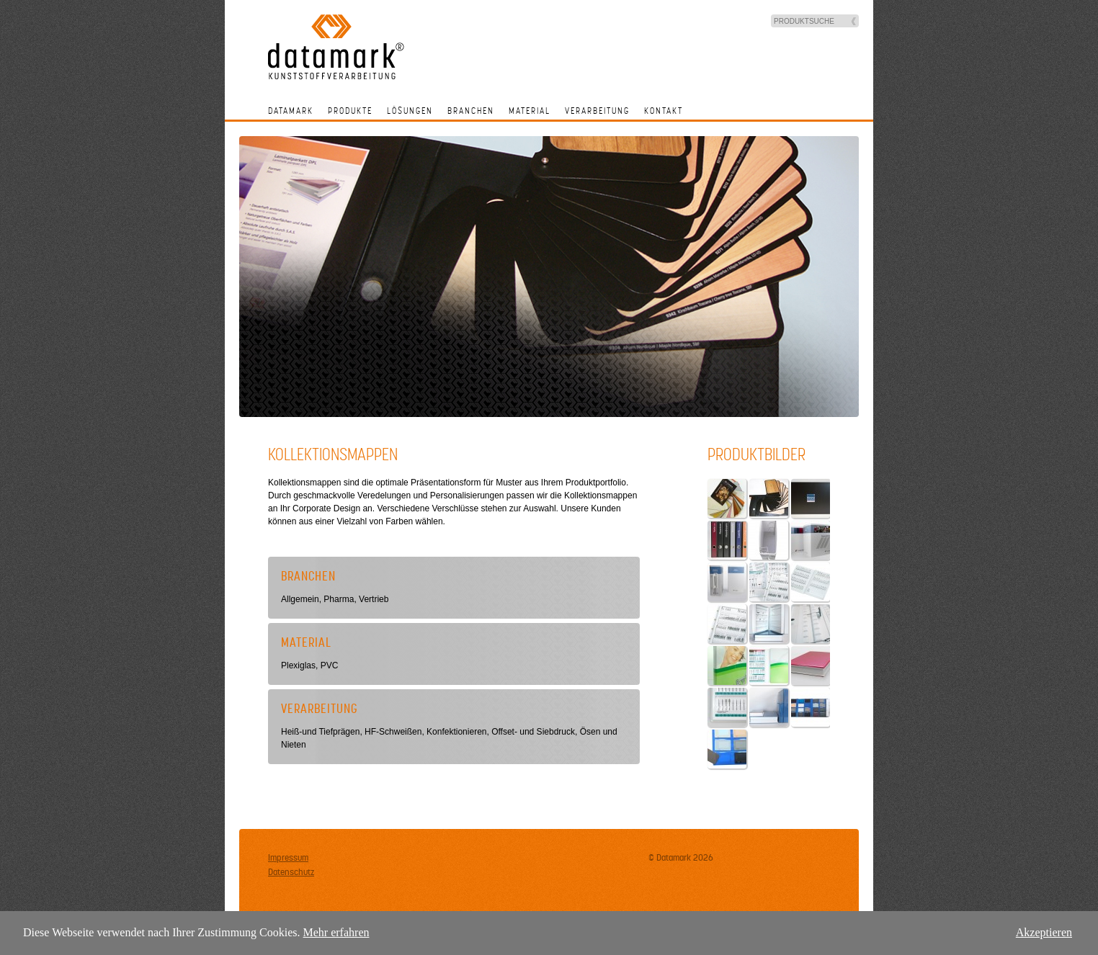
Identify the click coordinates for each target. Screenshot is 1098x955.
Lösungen (410, 110)
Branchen (470, 110)
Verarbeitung (597, 110)
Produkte (350, 110)
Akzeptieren (1044, 932)
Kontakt (663, 110)
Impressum (288, 858)
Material (529, 110)
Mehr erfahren (336, 932)
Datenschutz (291, 872)
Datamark (290, 110)
